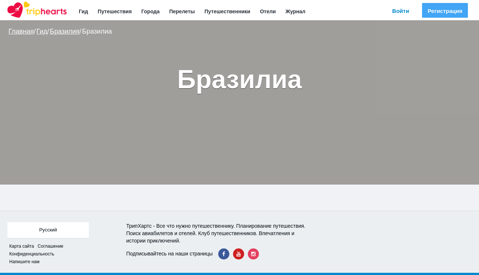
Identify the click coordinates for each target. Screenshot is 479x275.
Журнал (296, 11)
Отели (268, 11)
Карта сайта (21, 246)
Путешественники (227, 11)
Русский (48, 230)
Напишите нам (24, 261)
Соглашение (50, 246)
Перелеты (182, 11)
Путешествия (115, 11)
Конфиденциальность (31, 254)
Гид (83, 11)
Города (150, 11)
